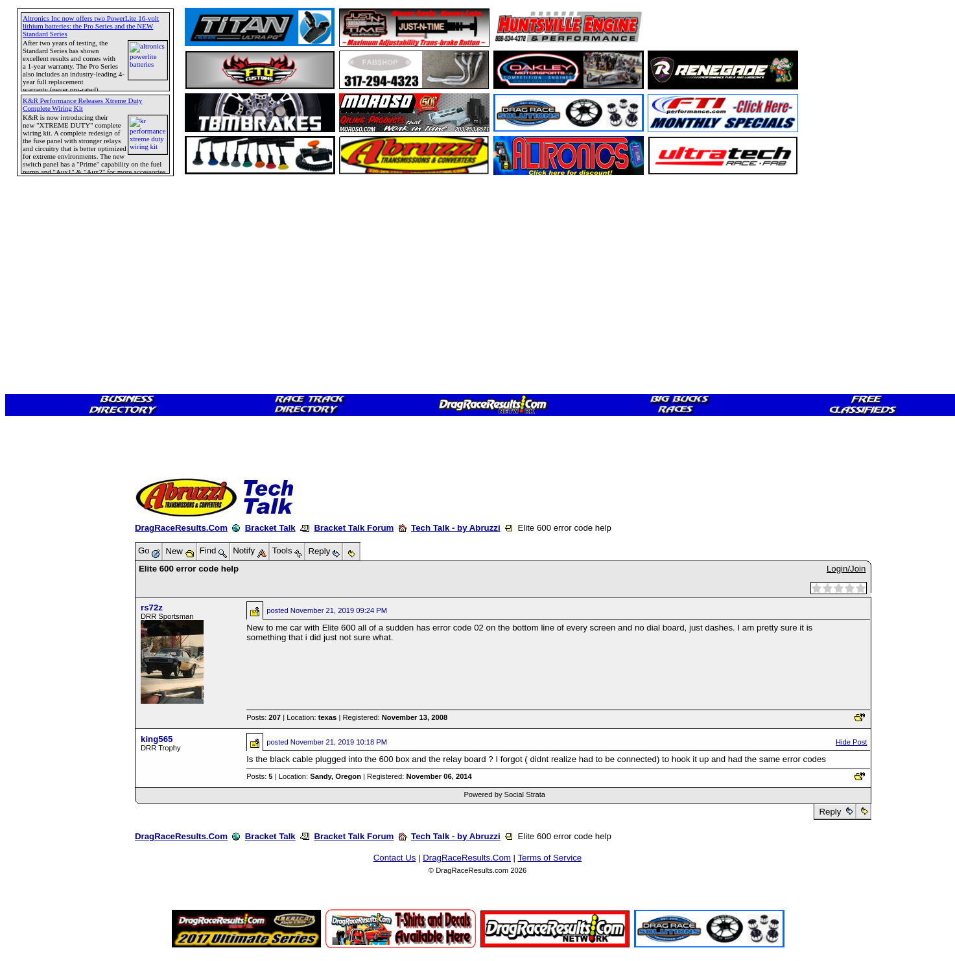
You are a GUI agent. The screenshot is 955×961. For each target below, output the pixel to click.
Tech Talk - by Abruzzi (456, 528)
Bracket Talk (270, 528)
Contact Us (394, 858)
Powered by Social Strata (504, 794)
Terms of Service (549, 858)
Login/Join (846, 568)
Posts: (263, 717)
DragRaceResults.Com (181, 528)
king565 (156, 739)
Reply (830, 811)
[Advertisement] (55, 469)
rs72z (152, 607)
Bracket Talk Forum (354, 528)
